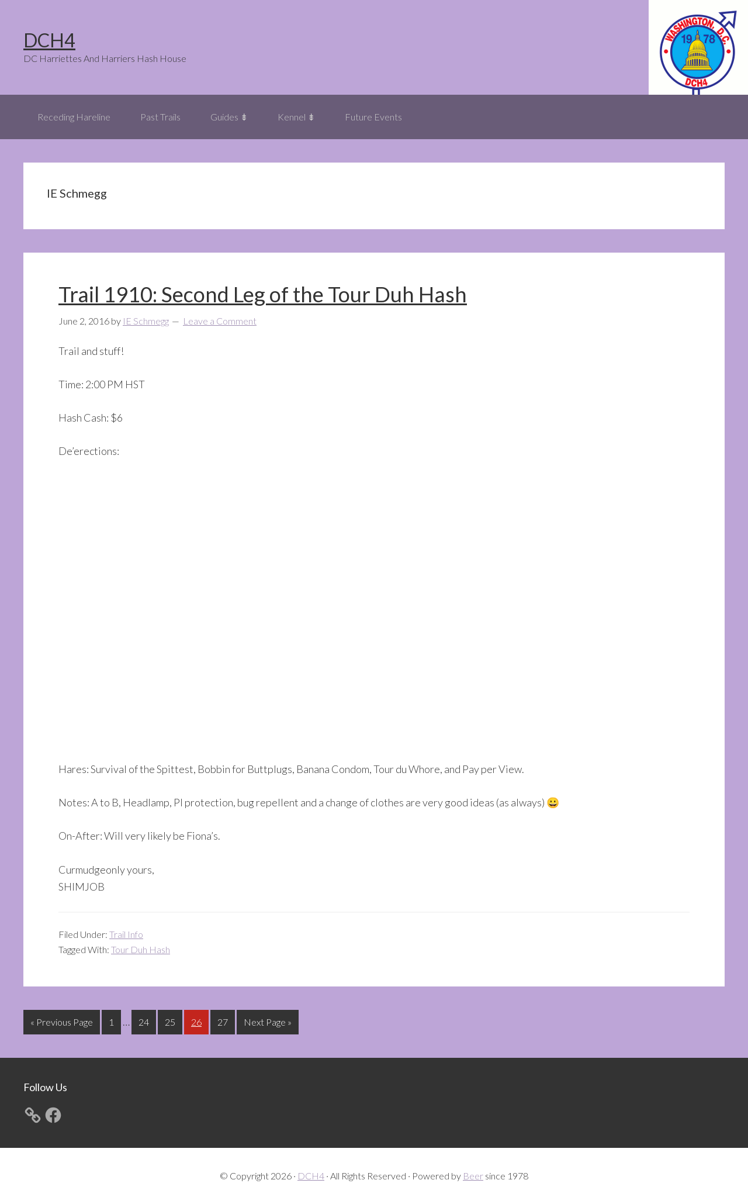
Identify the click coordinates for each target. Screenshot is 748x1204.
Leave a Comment (220, 320)
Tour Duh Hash (140, 949)
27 (226, 1020)
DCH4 (49, 40)
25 (173, 1020)
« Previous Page (61, 1024)
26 (200, 1020)
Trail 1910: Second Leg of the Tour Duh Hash (262, 294)
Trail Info (126, 934)
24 (147, 1020)
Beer (473, 1175)
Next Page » (267, 1024)
